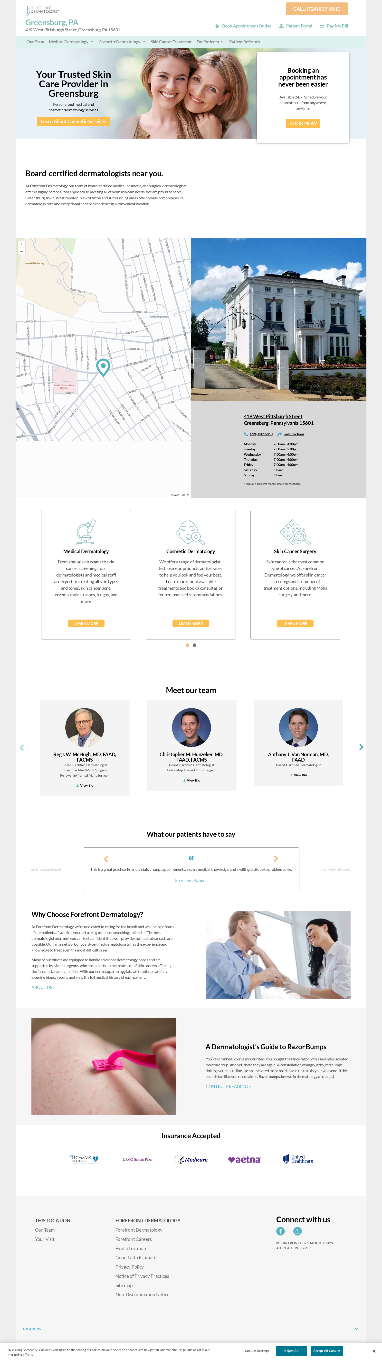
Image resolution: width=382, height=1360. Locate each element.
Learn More (86, 623)
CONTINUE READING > (228, 1086)
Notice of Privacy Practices (142, 1276)
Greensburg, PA (72, 25)
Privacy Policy (129, 1267)
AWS (177, 495)
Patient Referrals (244, 41)
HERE (186, 495)
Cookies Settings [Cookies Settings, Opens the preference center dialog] (257, 1351)
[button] (187, 645)
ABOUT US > (43, 987)
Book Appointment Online (247, 25)
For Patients (210, 41)
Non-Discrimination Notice (142, 1294)
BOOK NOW (303, 123)
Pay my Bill (337, 25)
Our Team (35, 41)
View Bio (84, 785)
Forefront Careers (133, 1239)
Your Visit (44, 1239)
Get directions (294, 434)
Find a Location (130, 1248)
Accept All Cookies (327, 1351)
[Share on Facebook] (281, 1232)
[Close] (374, 1351)
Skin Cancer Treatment (171, 41)
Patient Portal (299, 25)
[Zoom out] (21, 251)
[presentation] (22, 747)
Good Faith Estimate (135, 1257)
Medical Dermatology (71, 41)
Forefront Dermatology (138, 1230)
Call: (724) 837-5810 (317, 9)
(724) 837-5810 (261, 434)
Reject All (291, 1351)
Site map (124, 1285)
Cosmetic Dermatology (122, 41)
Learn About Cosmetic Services (73, 121)
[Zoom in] (21, 244)
